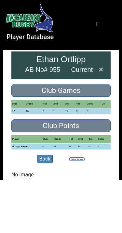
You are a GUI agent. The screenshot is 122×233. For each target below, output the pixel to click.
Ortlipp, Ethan (20, 146)
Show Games (77, 159)
